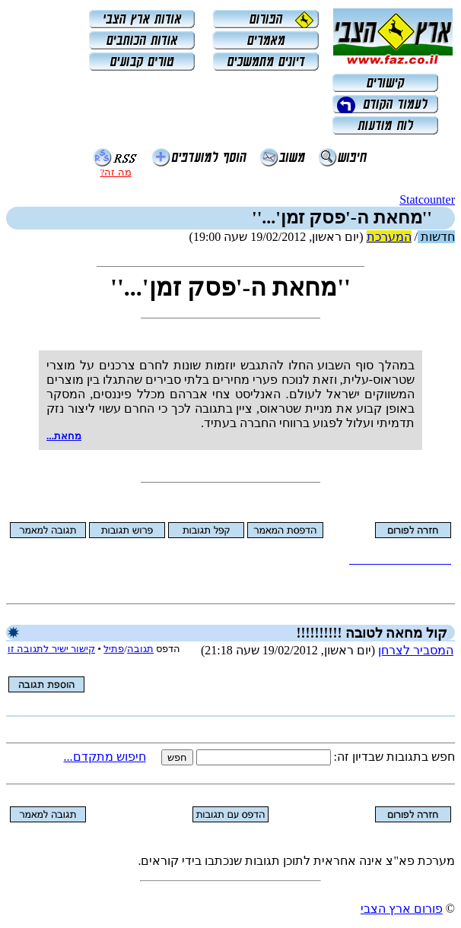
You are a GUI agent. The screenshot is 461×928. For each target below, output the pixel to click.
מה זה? (115, 172)
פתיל (113, 648)
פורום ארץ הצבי (402, 908)
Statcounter (427, 199)
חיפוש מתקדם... (105, 756)
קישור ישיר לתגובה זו (51, 648)
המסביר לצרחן (415, 650)
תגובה (140, 648)
